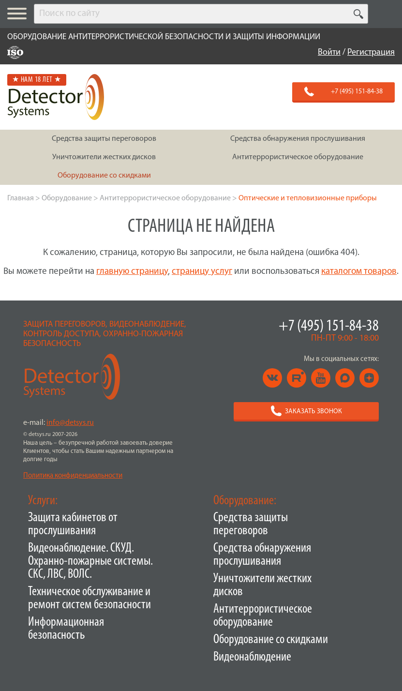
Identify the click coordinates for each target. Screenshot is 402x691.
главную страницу (132, 271)
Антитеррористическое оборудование (262, 616)
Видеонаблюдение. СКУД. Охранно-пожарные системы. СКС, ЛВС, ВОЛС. (90, 561)
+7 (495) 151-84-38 (329, 326)
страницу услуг (202, 271)
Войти (329, 52)
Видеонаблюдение (252, 657)
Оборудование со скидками (270, 639)
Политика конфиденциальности (72, 476)
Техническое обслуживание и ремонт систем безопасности (89, 599)
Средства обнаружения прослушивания (262, 555)
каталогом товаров (359, 271)
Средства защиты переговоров (250, 524)
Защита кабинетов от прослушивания (73, 524)
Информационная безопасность (66, 629)
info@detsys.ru (70, 423)
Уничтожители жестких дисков (262, 585)
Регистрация (371, 52)
